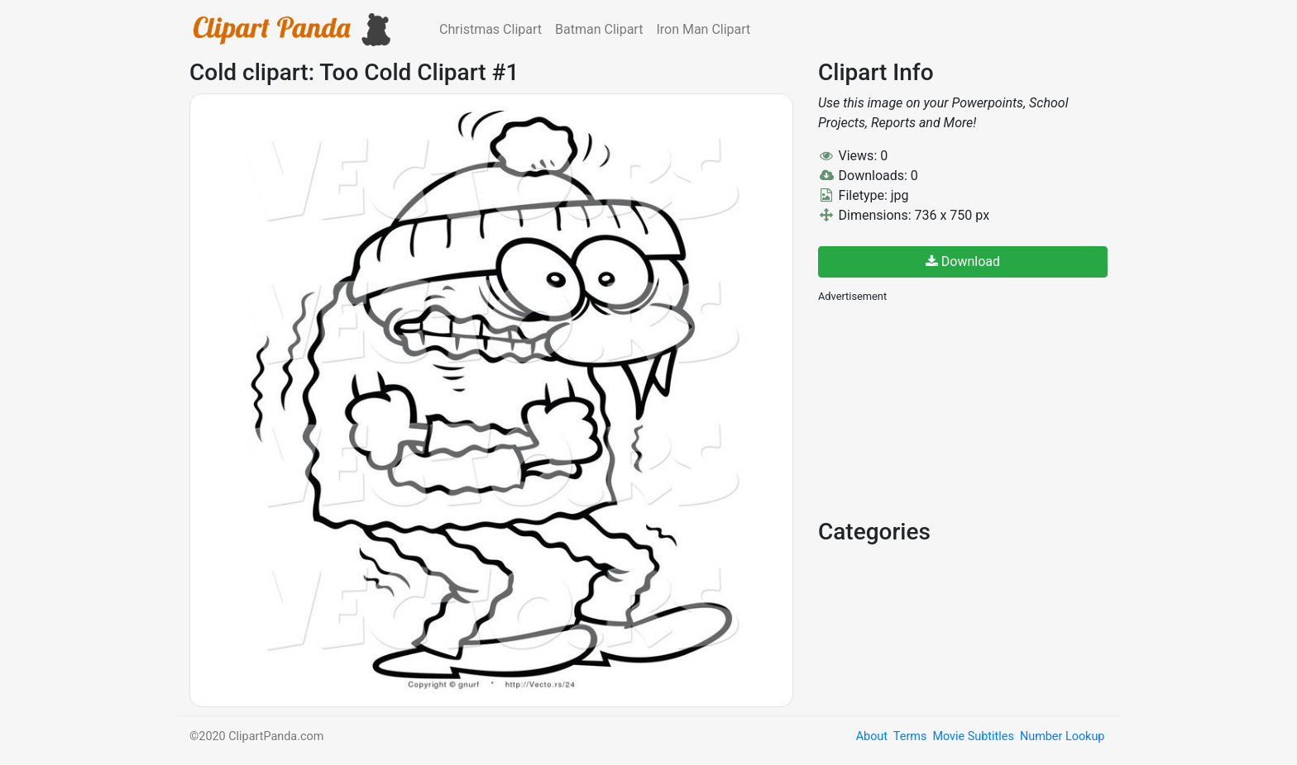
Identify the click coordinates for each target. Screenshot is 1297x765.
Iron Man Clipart (703, 29)
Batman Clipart (599, 29)
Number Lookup (1062, 736)
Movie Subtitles (972, 736)
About (872, 736)
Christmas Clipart (490, 29)
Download (963, 261)
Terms (909, 736)
